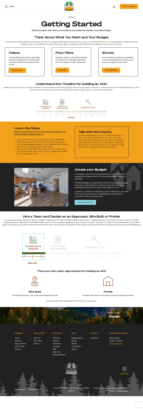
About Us (18, 341)
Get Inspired (111, 70)
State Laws (57, 352)
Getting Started (77, 338)
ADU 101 (37, 338)
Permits (74, 344)
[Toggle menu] (6, 7)
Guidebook (53, 144)
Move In (74, 349)
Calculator (56, 338)
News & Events (20, 344)
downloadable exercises (32, 144)
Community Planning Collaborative (115, 388)
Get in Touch (129, 6)
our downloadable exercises (97, 42)
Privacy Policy (34, 389)
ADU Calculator (116, 44)
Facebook (94, 338)
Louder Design (122, 391)
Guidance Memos (59, 355)
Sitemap (18, 349)
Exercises (56, 346)
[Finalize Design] (125, 314)
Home (17, 338)
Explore (62, 70)
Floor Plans (38, 341)
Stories (36, 344)
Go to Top (124, 369)
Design (74, 341)
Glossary (56, 341)
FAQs (54, 349)
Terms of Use (20, 389)
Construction (76, 346)
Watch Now (17, 70)
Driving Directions (116, 344)
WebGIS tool (60, 139)
